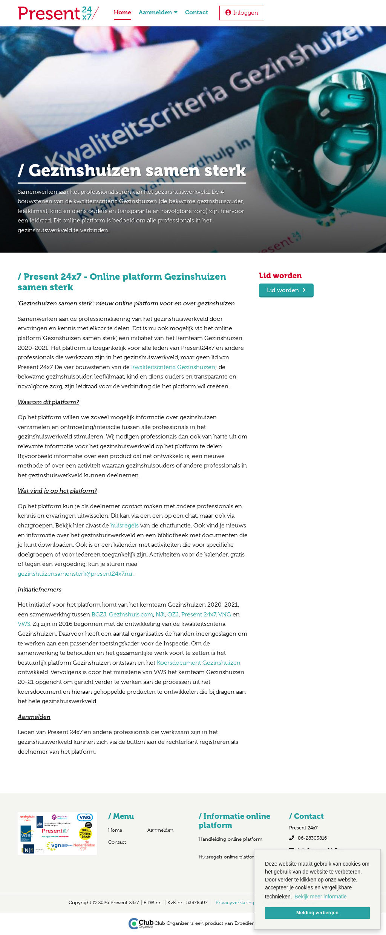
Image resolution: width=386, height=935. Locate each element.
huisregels (125, 525)
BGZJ (99, 614)
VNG (224, 614)
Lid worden (283, 290)
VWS (24, 624)
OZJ (173, 614)
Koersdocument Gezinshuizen (198, 662)
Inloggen (245, 12)
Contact (196, 12)
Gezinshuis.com (131, 614)
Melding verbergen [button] (317, 912)
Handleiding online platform (230, 839)
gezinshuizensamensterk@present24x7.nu (75, 573)
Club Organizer (159, 923)
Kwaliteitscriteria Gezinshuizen (173, 367)
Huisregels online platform (229, 857)
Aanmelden (158, 12)
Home (122, 12)
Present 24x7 (198, 614)
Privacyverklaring (235, 902)
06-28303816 (312, 838)
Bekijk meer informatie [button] (320, 897)
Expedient (245, 923)
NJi (160, 614)
